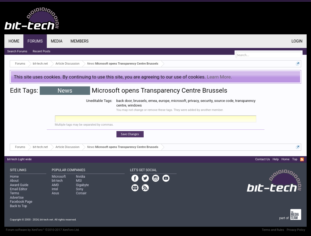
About (14, 181)
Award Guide (19, 185)
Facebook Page (21, 202)
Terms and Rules (273, 230)
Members (79, 41)
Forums (35, 41)
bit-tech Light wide (19, 159)
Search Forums (17, 51)
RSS (302, 159)
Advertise (16, 197)
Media (56, 41)
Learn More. (219, 77)
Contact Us (262, 159)
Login (297, 41)
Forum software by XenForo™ (42, 230)
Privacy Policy (296, 230)
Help (276, 159)
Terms (14, 193)
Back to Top (18, 206)
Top (294, 159)
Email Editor (18, 189)
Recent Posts (41, 51)
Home (13, 41)
